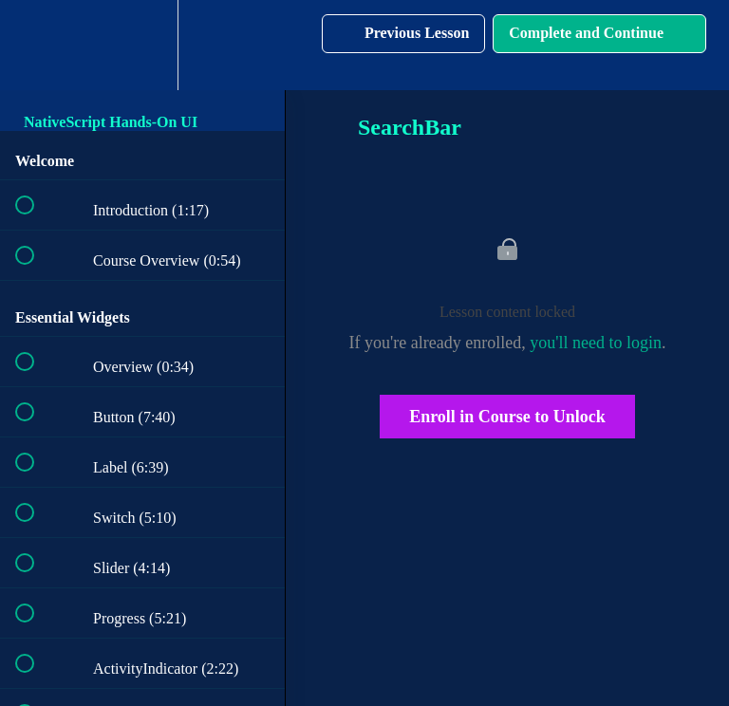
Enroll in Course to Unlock (507, 416)
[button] (35, 45)
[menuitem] (142, 45)
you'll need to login (596, 342)
